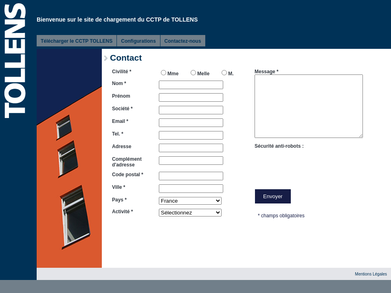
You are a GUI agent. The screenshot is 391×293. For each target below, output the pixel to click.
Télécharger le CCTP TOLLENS (76, 41)
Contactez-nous (183, 41)
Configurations (138, 41)
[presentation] (316, 165)
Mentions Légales (371, 274)
